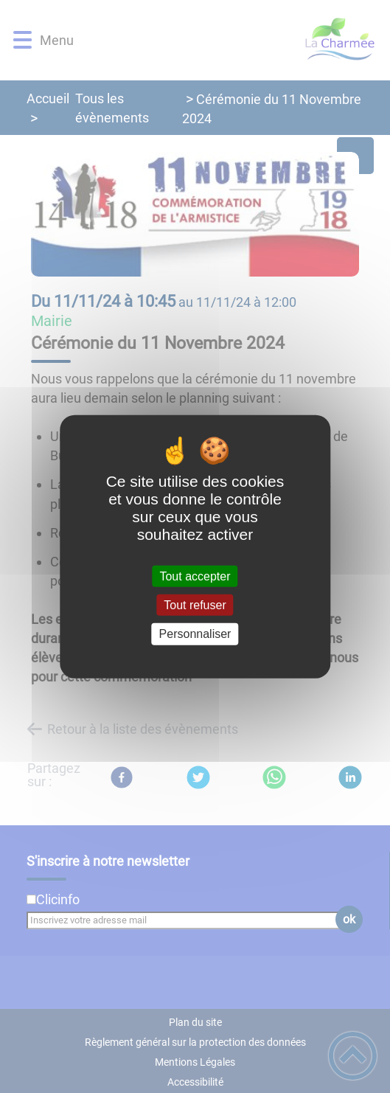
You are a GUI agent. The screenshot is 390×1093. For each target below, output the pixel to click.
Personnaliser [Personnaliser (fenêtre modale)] (195, 634)
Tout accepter (194, 576)
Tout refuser (195, 605)
